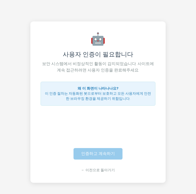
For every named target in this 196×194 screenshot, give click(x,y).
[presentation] (98, 124)
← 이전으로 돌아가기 (98, 170)
